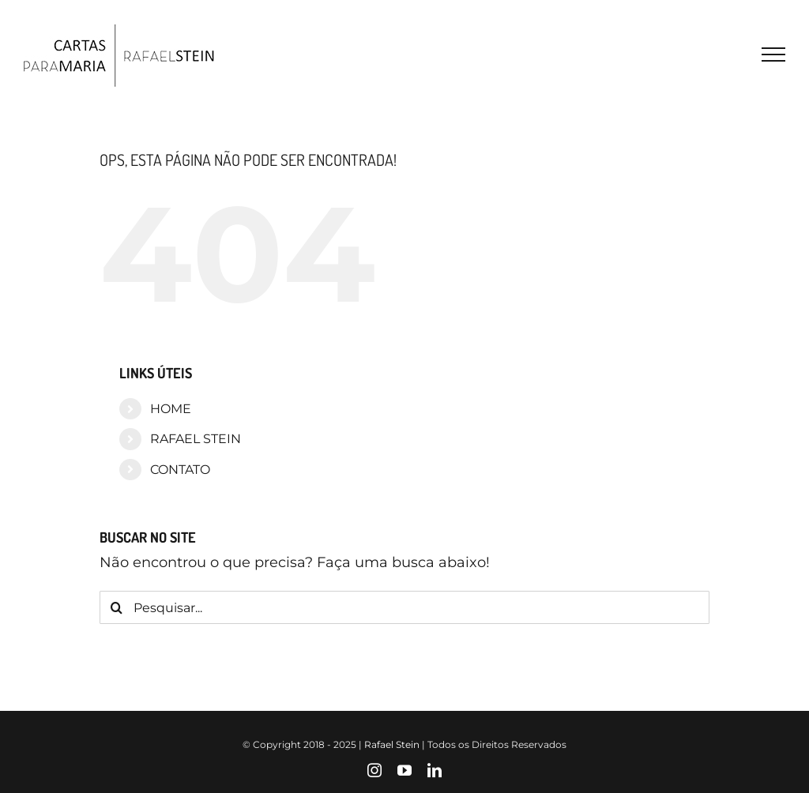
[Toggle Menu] (773, 54)
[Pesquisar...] (404, 607)
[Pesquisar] (116, 607)
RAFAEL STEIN (195, 438)
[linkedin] (434, 770)
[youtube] (404, 770)
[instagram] (374, 770)
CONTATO (180, 469)
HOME (170, 408)
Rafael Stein (392, 744)
